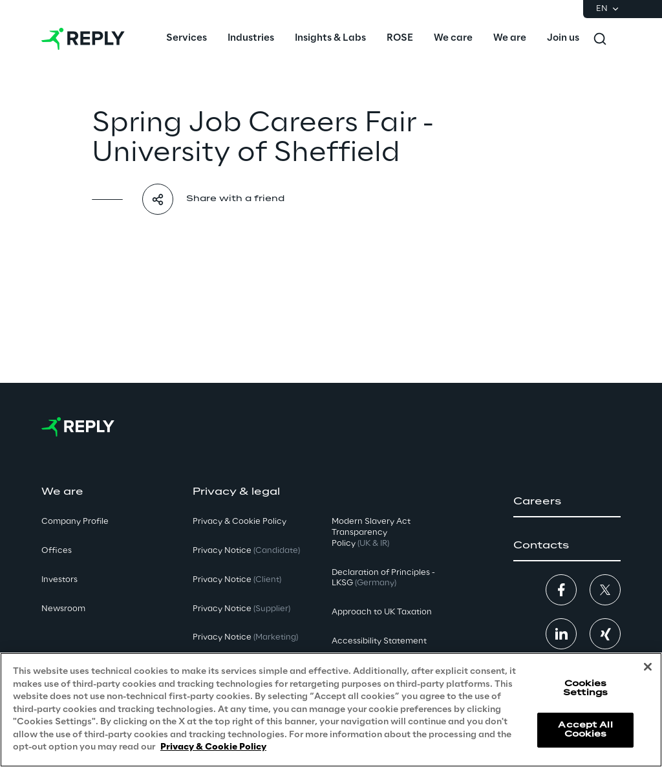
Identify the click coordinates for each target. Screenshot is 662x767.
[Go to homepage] (83, 38)
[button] (567, 501)
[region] (331, 710)
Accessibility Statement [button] (379, 641)
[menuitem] (186, 38)
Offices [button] (56, 550)
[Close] (648, 667)
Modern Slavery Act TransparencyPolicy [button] (371, 532)
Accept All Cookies (585, 730)
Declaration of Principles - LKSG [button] (383, 578)
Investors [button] (59, 580)
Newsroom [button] (63, 609)
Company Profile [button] (75, 521)
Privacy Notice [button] (246, 550)
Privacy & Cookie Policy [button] (239, 521)
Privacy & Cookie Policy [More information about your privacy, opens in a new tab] (213, 747)
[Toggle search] (600, 38)
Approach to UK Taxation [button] (382, 612)
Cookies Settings (585, 688)
